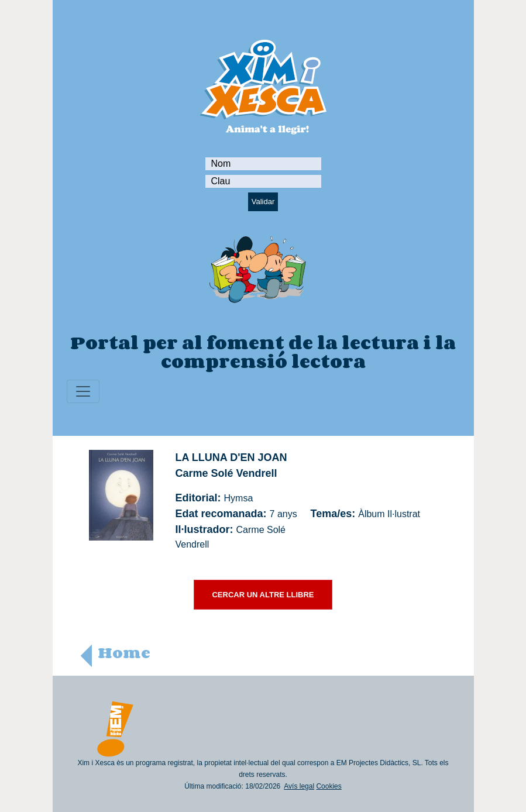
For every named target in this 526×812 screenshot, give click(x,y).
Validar (263, 201)
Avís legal (299, 786)
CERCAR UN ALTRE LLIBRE (263, 594)
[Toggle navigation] (83, 391)
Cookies (328, 786)
